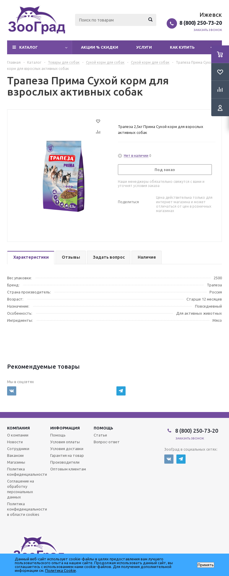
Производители (64, 462)
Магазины (16, 462)
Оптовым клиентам (68, 469)
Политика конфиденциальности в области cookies (27, 509)
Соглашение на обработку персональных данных (20, 489)
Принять (206, 565)
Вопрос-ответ (107, 442)
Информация (65, 428)
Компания (18, 428)
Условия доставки (66, 449)
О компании (17, 435)
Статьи (100, 435)
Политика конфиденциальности (27, 471)
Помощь (103, 428)
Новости (15, 442)
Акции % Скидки (99, 47)
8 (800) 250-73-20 (200, 23)
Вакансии (15, 455)
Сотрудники (18, 449)
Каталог (28, 47)
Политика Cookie (60, 570)
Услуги (144, 47)
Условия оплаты (65, 442)
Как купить (182, 47)
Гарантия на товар (67, 455)
